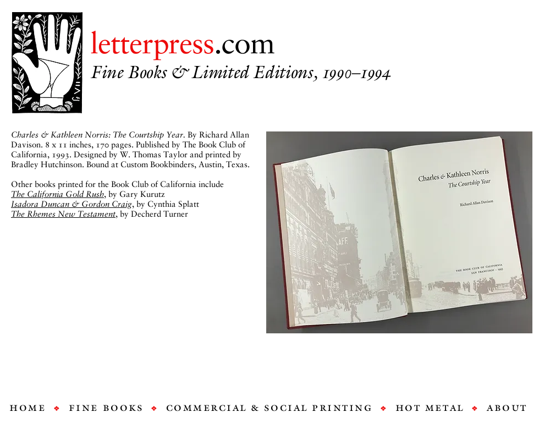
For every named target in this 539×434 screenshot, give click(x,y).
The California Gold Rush (57, 194)
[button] (399, 232)
